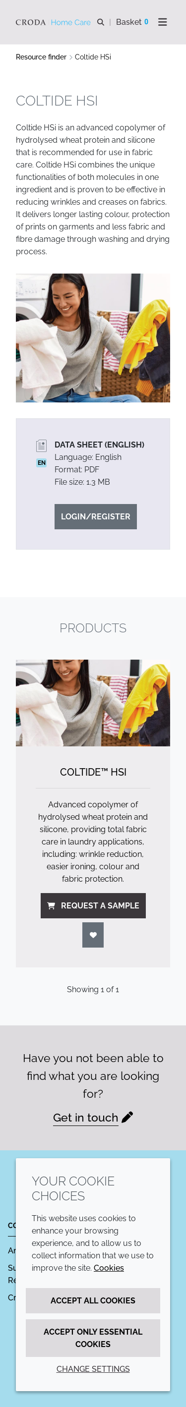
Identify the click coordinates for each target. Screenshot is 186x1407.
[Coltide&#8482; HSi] (93, 703)
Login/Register (95, 516)
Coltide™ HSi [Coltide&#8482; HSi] (93, 772)
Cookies (109, 1268)
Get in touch (86, 1117)
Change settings (93, 1369)
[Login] (93, 935)
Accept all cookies (93, 1300)
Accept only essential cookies (93, 1338)
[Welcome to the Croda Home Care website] (54, 22)
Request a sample (93, 905)
